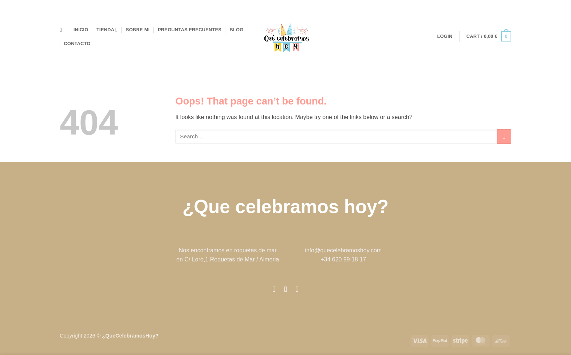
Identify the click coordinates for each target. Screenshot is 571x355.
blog (236, 29)
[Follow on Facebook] (274, 289)
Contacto (77, 43)
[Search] (62, 30)
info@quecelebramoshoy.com (343, 250)
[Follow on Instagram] (285, 289)
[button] (445, 36)
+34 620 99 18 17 (343, 259)
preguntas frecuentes (189, 29)
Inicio (81, 29)
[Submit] (504, 136)
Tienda (107, 29)
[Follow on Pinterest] (297, 289)
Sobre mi (138, 29)
